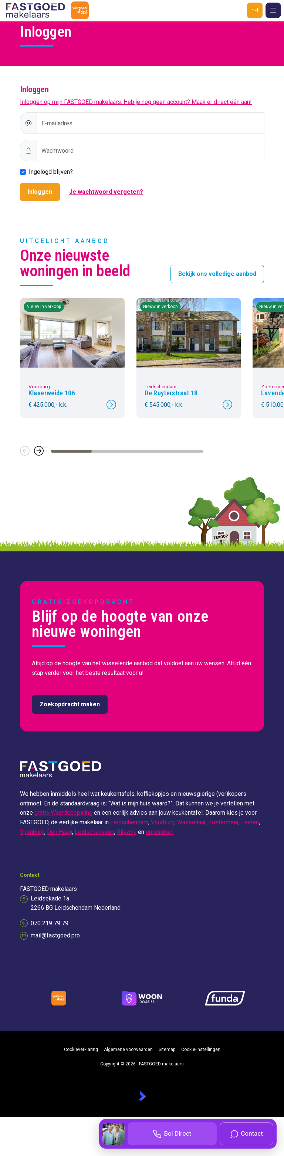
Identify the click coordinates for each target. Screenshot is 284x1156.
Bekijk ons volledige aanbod (217, 273)
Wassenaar (191, 822)
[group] (72, 358)
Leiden (250, 822)
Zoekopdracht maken (70, 704)
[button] (25, 451)
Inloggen (40, 191)
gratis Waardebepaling (63, 812)
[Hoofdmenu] (273, 10)
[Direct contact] (255, 10)
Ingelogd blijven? (51, 171)
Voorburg (163, 822)
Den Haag (59, 831)
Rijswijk (126, 831)
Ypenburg (32, 831)
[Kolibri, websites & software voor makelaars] (142, 1096)
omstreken (159, 831)
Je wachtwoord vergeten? (106, 191)
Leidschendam (129, 822)
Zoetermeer (223, 822)
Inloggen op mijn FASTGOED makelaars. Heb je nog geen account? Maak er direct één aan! (136, 101)
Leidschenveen (94, 831)
